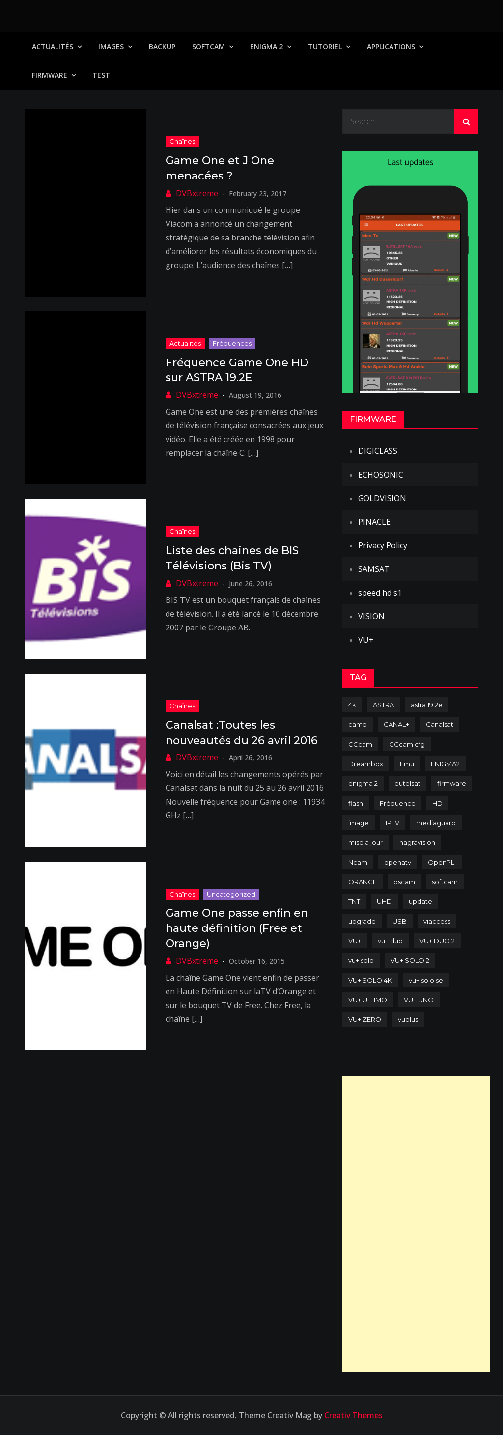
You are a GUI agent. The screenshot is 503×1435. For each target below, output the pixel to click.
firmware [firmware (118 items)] (451, 783)
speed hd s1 (380, 592)
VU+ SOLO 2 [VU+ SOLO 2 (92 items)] (410, 960)
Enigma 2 (266, 46)
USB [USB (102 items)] (399, 921)
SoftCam (208, 46)
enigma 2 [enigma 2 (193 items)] (363, 783)
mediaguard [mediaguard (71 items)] (436, 823)
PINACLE (374, 521)
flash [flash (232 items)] (355, 803)
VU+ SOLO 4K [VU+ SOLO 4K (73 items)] (370, 980)
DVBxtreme (197, 193)
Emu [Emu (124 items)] (407, 764)
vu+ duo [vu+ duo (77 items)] (390, 941)
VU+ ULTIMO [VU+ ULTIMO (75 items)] (367, 1000)
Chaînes (182, 141)
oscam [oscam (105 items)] (404, 882)
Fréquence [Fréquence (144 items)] (398, 803)
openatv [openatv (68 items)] (397, 862)
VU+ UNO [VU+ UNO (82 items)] (419, 1000)
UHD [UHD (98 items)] (384, 901)
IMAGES (111, 46)
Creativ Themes (353, 1415)
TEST (101, 75)
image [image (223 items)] (358, 823)
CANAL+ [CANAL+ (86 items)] (396, 724)
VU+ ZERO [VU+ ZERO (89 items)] (364, 1019)
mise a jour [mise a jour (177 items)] (365, 842)
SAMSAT (374, 569)
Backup (162, 46)
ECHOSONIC (380, 474)
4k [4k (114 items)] (352, 705)
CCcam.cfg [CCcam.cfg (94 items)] (407, 744)
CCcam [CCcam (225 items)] (360, 744)
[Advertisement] (416, 1224)
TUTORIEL (325, 46)
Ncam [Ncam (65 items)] (357, 862)
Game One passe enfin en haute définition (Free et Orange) (237, 928)
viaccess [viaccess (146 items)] (436, 921)
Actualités (52, 46)
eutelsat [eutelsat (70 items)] (407, 783)
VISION (371, 616)
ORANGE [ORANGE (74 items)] (362, 882)
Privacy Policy (382, 545)
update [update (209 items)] (420, 901)
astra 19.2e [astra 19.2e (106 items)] (427, 705)
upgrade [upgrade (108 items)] (362, 921)
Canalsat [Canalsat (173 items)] (439, 724)
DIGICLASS (377, 451)
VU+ (366, 639)
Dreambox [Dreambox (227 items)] (365, 764)
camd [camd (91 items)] (357, 724)
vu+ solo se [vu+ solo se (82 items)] (426, 980)
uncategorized (231, 894)
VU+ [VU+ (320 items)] (354, 941)
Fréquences (232, 343)
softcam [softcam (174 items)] (445, 882)
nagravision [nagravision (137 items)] (417, 842)
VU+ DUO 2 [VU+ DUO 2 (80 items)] (437, 941)
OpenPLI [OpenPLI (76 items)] (442, 862)
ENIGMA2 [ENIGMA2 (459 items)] (445, 764)
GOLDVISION (382, 498)
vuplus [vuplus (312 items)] (408, 1019)
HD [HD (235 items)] (437, 803)
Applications (391, 46)
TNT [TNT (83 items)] (354, 901)
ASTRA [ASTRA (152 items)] (383, 705)
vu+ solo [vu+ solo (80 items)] (361, 960)
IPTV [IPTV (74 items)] (392, 823)
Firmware (49, 75)
